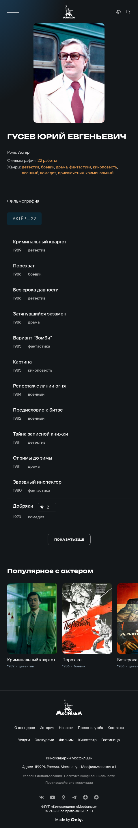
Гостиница (110, 739)
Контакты (116, 727)
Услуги (24, 739)
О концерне (24, 727)
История (47, 727)
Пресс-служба (90, 727)
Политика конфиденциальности (89, 776)
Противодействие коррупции (69, 783)
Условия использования (42, 776)
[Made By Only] (69, 820)
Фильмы (66, 739)
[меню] (13, 12)
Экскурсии (44, 739)
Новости (66, 727)
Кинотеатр (87, 739)
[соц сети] (41, 797)
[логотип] (69, 12)
